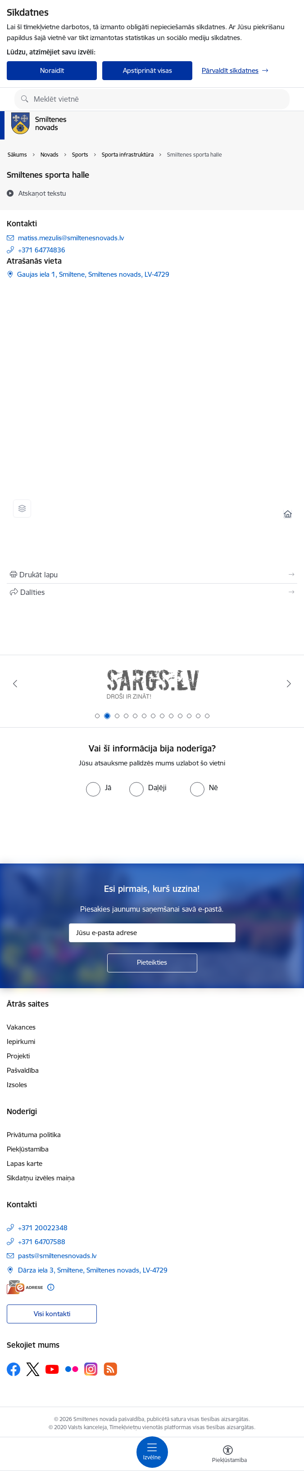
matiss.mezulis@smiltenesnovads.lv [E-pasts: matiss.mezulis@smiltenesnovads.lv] (71, 238)
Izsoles (17, 1084)
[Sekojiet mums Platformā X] (33, 1369)
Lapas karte (24, 1163)
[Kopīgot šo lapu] (152, 592)
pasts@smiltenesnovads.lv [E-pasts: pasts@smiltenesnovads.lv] (57, 1255)
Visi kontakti (52, 1313)
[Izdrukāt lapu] (152, 574)
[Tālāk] (289, 683)
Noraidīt (52, 70)
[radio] (98, 787)
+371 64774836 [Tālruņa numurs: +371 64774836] (41, 250)
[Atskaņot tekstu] (42, 193)
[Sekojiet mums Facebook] (13, 1369)
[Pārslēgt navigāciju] (152, 1452)
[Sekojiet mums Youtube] (52, 1368)
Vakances (21, 1027)
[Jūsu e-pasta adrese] (152, 932)
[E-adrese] (25, 1287)
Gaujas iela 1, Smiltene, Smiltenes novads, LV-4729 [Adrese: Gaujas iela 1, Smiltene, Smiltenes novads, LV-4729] (93, 274)
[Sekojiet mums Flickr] (71, 1368)
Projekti (18, 1056)
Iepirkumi (21, 1041)
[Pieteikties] (152, 963)
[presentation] (152, 830)
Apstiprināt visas (147, 70)
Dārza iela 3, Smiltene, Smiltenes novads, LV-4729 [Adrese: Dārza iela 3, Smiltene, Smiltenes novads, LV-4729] (93, 1270)
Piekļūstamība (28, 1149)
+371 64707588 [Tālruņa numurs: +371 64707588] (41, 1241)
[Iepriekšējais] (15, 683)
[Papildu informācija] (50, 1287)
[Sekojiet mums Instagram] (91, 1369)
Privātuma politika (34, 1134)
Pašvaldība (23, 1070)
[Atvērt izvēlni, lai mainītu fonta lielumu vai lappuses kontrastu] (228, 1455)
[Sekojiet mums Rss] (110, 1369)
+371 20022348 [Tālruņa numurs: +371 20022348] (43, 1228)
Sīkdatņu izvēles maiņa (41, 1178)
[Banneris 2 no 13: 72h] (152, 683)
